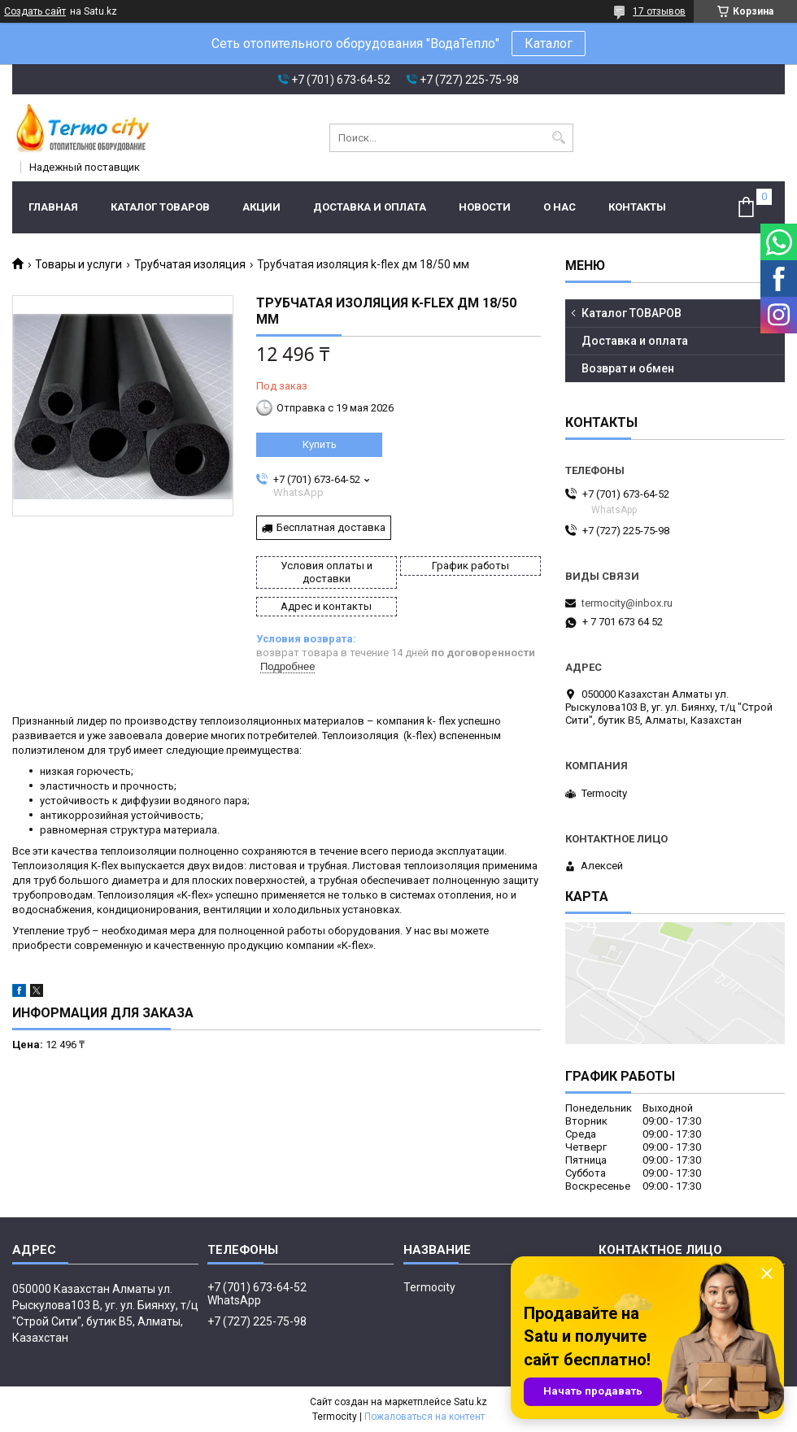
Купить (320, 444)
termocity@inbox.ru (627, 603)
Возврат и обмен (627, 368)
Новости (485, 207)
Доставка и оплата (369, 207)
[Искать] (559, 138)
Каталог (549, 43)
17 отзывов (659, 11)
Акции (261, 207)
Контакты (637, 207)
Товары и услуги (78, 264)
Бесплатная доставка (331, 527)
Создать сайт (35, 11)
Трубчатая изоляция (190, 264)
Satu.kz (470, 1402)
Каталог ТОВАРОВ (160, 207)
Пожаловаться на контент (424, 1416)
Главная (53, 207)
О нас (559, 207)
